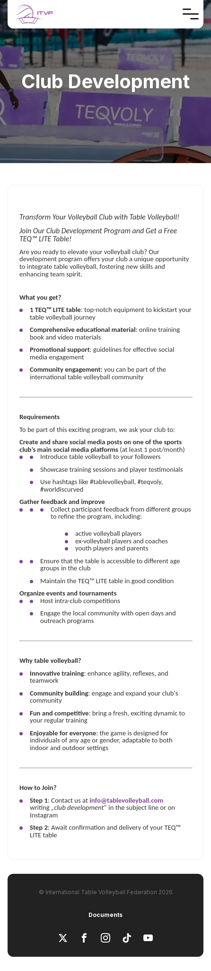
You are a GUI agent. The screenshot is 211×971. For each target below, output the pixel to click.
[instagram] (105, 938)
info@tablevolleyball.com (126, 800)
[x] (63, 938)
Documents (105, 914)
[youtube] (148, 938)
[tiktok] (127, 938)
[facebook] (84, 938)
